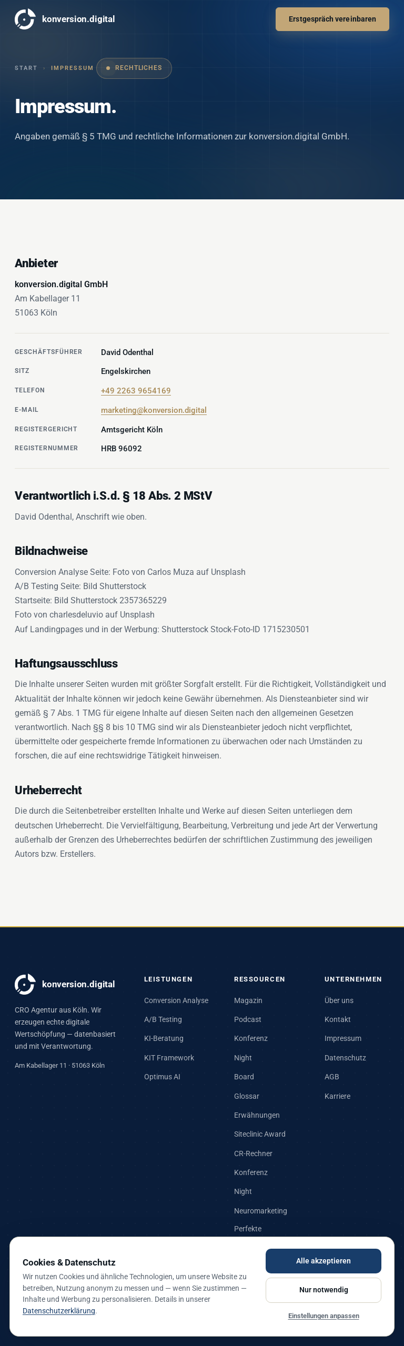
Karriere (337, 1096)
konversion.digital (65, 18)
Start (26, 68)
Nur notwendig (323, 1290)
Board (244, 1076)
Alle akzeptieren (323, 1261)
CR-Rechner (253, 1153)
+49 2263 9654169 (136, 391)
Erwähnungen (257, 1115)
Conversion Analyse (176, 1000)
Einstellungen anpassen (323, 1316)
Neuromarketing (260, 1211)
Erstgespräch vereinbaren (332, 19)
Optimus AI (162, 1076)
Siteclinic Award (260, 1134)
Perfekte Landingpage (255, 1234)
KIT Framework (169, 1058)
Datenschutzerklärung (59, 1311)
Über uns (339, 1000)
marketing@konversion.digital (154, 410)
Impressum (343, 1038)
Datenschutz (345, 1058)
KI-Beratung (164, 1038)
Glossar (246, 1096)
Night (243, 1058)
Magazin (248, 1000)
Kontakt (338, 1019)
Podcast (247, 1019)
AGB (332, 1076)
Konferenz (251, 1038)
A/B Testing (163, 1019)
